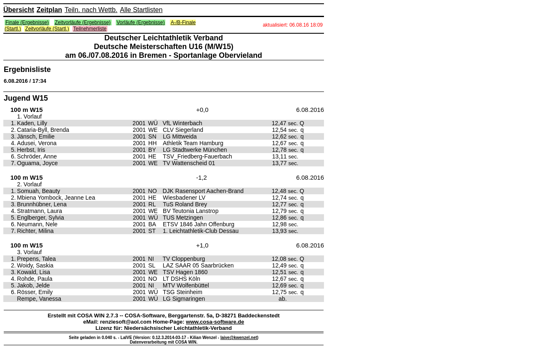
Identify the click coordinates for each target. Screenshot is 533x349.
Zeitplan (49, 9)
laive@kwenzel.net (238, 337)
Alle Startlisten (141, 9)
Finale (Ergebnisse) (27, 22)
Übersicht (18, 9)
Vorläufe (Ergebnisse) (140, 22)
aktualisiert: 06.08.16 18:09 (293, 25)
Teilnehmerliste (90, 29)
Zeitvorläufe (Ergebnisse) (83, 22)
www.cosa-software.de (215, 322)
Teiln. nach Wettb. (91, 9)
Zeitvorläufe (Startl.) (47, 29)
